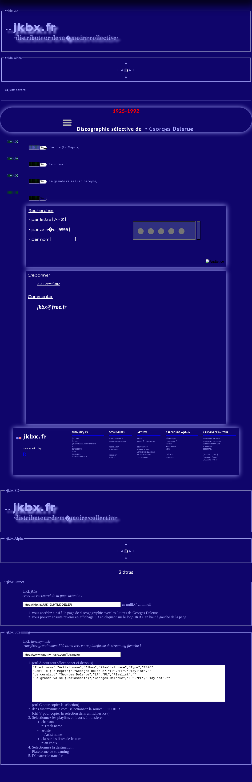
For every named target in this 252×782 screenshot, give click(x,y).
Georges (170, 128)
